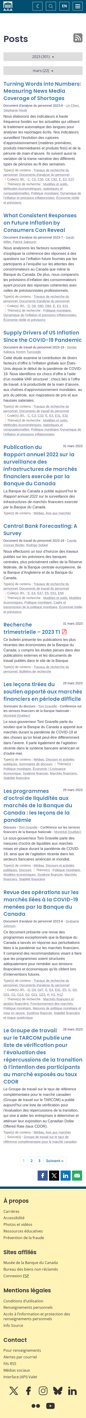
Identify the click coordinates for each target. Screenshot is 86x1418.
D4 (34, 990)
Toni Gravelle (47, 706)
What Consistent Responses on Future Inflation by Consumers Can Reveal (40, 223)
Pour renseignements (22, 1350)
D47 (41, 990)
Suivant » (55, 1160)
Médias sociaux (16, 1370)
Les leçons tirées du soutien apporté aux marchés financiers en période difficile (42, 692)
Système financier (35, 773)
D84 (48, 306)
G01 (6, 994)
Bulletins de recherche (35, 671)
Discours (25, 870)
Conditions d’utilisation (23, 1301)
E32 (65, 415)
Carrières (11, 1211)
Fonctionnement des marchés (52, 1004)
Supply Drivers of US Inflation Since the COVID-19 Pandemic (42, 336)
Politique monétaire (45, 193)
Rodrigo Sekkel (37, 545)
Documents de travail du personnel (44, 411)
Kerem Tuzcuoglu (28, 352)
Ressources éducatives (23, 1231)
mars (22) (43, 70)
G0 (74, 990)
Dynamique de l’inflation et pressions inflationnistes (39, 315)
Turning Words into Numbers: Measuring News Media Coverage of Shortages (42, 91)
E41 (58, 990)
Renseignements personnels (28, 1307)
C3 (34, 415)
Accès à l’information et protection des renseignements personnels (36, 1316)
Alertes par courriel (20, 1357)
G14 (20, 994)
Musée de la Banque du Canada (30, 1262)
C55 (41, 179)
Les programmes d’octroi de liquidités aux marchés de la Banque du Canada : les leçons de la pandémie (37, 806)
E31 (65, 306)
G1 (13, 994)
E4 (33, 593)
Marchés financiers (63, 773)
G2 (27, 994)
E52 (53, 593)
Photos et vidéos (17, 1224)
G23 (42, 994)
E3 (65, 179)
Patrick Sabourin (24, 242)
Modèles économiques (19, 874)
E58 (61, 593)
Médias (39, 513)
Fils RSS (9, 1363)
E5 (47, 593)
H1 (53, 994)
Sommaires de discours (36, 764)
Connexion (16, 1275)
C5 (34, 179)
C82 (54, 179)
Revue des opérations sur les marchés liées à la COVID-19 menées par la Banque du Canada (41, 903)
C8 (47, 179)
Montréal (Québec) (16, 715)
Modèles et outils (55, 184)
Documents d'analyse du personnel (44, 175)
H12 (60, 994)
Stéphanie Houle (15, 110)
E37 (71, 179)
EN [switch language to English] (64, 5)
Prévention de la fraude (23, 1237)
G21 (34, 994)
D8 (34, 306)
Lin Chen (72, 105)
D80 (41, 306)
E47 (40, 593)
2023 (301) (43, 56)
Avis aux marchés (58, 513)
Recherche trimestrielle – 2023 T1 (31, 628)
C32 (41, 415)
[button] (43, 1176)
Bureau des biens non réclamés (30, 1269)
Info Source (13, 1325)
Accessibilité (14, 1217)
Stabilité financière (16, 778)
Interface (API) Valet (20, 1376)
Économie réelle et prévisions (24, 320)
